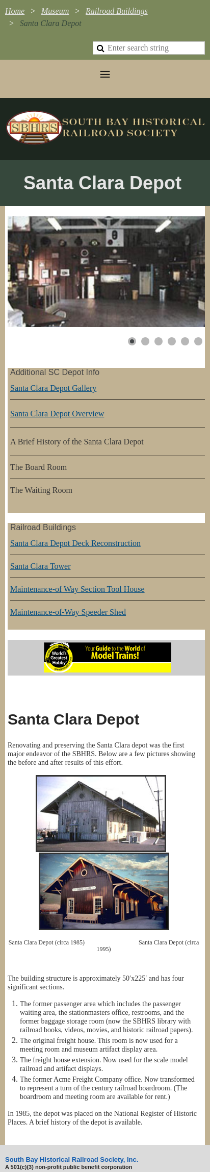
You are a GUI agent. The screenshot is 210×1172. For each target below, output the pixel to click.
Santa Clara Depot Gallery (53, 388)
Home (14, 11)
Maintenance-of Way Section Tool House (77, 589)
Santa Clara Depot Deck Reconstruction (75, 543)
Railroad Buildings (117, 11)
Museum (55, 11)
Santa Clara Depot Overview (57, 413)
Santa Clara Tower (40, 566)
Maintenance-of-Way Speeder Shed (68, 612)
